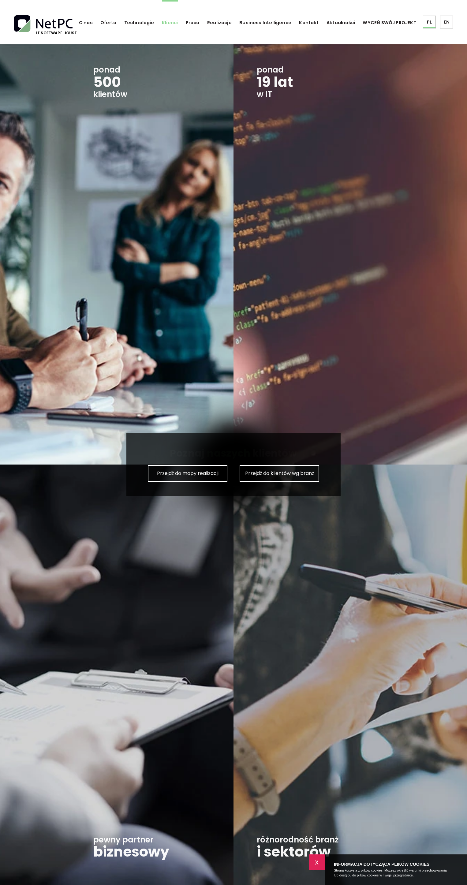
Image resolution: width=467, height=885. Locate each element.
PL (429, 22)
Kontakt (309, 23)
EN (447, 22)
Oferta (108, 23)
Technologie (139, 23)
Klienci (170, 23)
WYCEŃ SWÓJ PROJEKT (389, 23)
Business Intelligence (265, 23)
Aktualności (341, 23)
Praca (193, 23)
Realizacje (219, 23)
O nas (86, 23)
